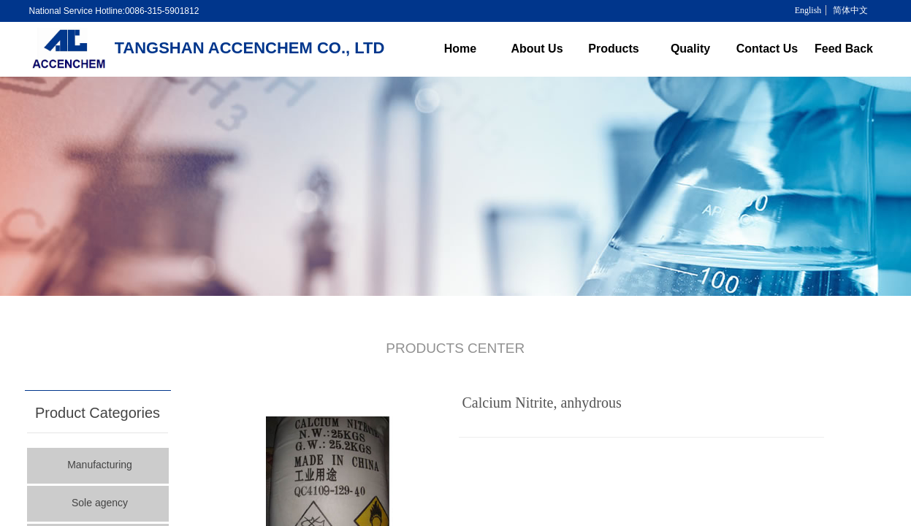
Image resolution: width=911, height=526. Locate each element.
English (808, 10)
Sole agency (100, 502)
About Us (537, 48)
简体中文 (850, 10)
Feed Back (844, 48)
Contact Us (767, 48)
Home (460, 48)
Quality (690, 48)
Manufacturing (99, 464)
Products (613, 48)
